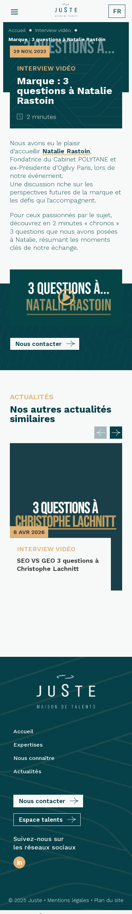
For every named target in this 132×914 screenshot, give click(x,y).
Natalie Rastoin (66, 151)
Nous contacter (38, 343)
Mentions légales (68, 855)
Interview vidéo (46, 549)
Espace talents (41, 774)
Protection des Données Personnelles (64, 895)
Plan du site (109, 855)
